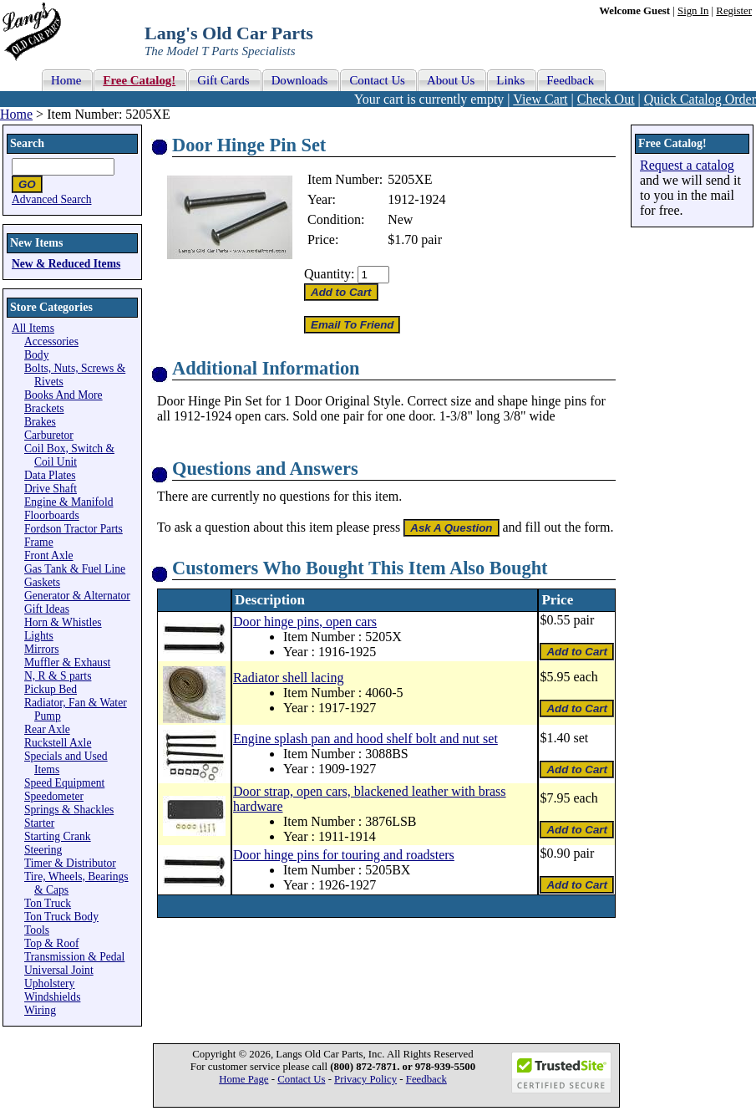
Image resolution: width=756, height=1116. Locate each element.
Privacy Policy (365, 1079)
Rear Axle (47, 729)
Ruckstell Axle (57, 742)
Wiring (40, 1010)
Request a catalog (687, 165)
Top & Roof (51, 943)
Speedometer (54, 796)
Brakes (40, 421)
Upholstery (49, 983)
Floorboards (51, 515)
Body (36, 355)
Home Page (243, 1079)
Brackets (44, 408)
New (400, 219)
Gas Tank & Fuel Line (74, 569)
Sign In (692, 11)
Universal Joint (59, 970)
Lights (38, 635)
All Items (33, 328)
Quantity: (329, 274)
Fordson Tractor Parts (73, 528)
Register (734, 11)
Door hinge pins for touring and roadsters (343, 855)
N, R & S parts (57, 676)
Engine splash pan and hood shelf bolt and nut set (365, 738)
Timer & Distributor (70, 863)
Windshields (52, 997)
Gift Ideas (46, 609)
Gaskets (42, 582)
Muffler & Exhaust (67, 662)
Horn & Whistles (63, 622)
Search (27, 143)
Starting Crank (57, 836)
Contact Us (301, 1079)
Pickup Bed (50, 689)
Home (16, 114)
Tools (36, 930)
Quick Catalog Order (700, 99)
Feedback (426, 1079)
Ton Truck (47, 903)
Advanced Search (52, 199)
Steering (43, 849)
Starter (39, 823)
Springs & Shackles (69, 809)
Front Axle (49, 555)
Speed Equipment (64, 783)
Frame (38, 542)
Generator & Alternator (77, 595)
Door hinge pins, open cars (305, 621)
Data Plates (50, 475)
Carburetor (49, 435)
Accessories (51, 341)
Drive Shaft (50, 488)
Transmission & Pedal (74, 956)
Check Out (606, 99)
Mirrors (41, 649)
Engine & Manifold (68, 502)
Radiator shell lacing (288, 677)
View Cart (540, 99)
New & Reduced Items (66, 263)
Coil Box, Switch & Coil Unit (69, 455)
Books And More (63, 395)
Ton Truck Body (61, 916)
